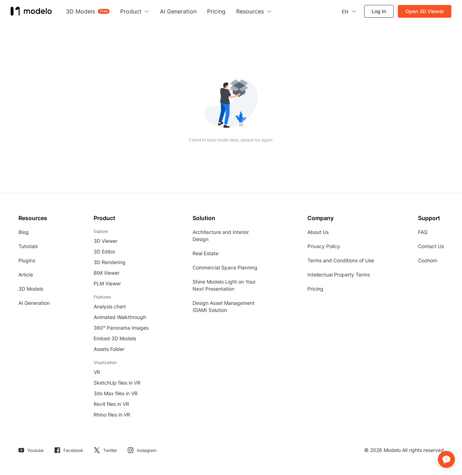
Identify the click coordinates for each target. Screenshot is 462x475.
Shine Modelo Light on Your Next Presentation (224, 285)
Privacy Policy (323, 246)
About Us (318, 232)
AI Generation (34, 303)
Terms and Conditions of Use (340, 260)
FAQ (423, 232)
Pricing (315, 289)
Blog (23, 232)
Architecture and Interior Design (221, 235)
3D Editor (104, 251)
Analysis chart (110, 306)
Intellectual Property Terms (338, 275)
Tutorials (28, 246)
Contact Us (431, 246)
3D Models (30, 289)
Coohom (427, 260)
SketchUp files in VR (117, 383)
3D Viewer (105, 241)
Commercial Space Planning (225, 267)
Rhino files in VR (112, 415)
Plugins (26, 260)
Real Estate (205, 253)
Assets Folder (109, 349)
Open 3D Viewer (424, 11)
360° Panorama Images (121, 328)
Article (25, 275)
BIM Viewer (106, 273)
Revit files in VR (111, 404)
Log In (379, 11)
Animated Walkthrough (120, 317)
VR (97, 372)
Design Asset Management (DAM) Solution (224, 306)
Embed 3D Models (115, 338)
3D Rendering (110, 262)
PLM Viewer (107, 283)
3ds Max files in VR (116, 393)
